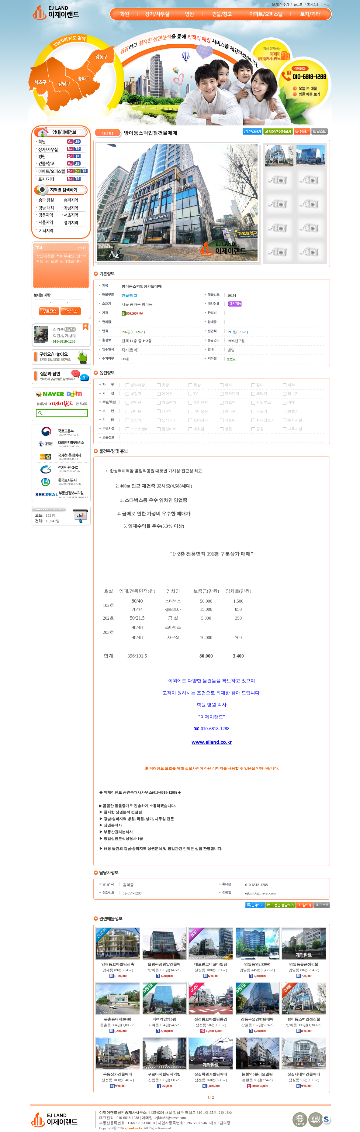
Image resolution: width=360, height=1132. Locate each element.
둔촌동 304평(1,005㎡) (117, 1025)
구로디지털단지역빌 (164, 1074)
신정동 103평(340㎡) (118, 1080)
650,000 (210, 976)
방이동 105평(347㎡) (164, 970)
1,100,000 (117, 976)
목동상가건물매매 (117, 1074)
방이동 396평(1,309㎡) (303, 1025)
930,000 (303, 1086)
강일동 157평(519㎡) (257, 1025)
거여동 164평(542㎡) (164, 1025)
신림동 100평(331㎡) (211, 970)
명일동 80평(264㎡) (304, 970)
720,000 (303, 976)
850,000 (303, 1031)
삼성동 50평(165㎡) (211, 1025)
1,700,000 (257, 1031)
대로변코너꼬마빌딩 (210, 964)
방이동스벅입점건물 (303, 1019)
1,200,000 (164, 976)
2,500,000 (164, 1031)
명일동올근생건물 (303, 964)
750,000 (164, 1086)
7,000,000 (257, 976)
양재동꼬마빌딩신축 (117, 964)
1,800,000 (211, 1086)
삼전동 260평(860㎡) (211, 1080)
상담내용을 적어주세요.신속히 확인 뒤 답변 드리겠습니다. (62, 272)
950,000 (117, 1086)
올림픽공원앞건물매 (164, 964)
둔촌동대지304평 (117, 1019)
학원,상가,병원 (65, 335)
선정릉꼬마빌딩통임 (210, 1019)
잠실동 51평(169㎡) (304, 1080)
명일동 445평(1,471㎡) (257, 970)
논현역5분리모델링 (257, 1074)
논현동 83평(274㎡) (257, 1080)
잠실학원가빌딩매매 (210, 1074)
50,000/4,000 (257, 1086)
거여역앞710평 (164, 1019)
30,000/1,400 (210, 1031)
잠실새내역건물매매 (303, 1074)
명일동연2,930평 (257, 964)
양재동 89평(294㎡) (117, 970)
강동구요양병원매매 (257, 1019)
